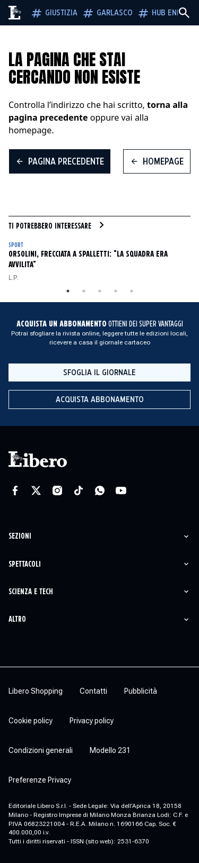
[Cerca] (184, 12)
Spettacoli (24, 564)
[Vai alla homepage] (15, 13)
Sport (15, 245)
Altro (17, 619)
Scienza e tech (30, 592)
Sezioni (19, 536)
